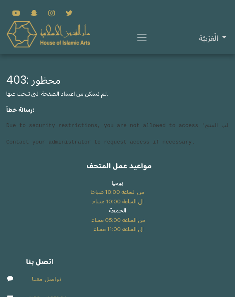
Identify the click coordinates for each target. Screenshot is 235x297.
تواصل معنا (46, 279)
